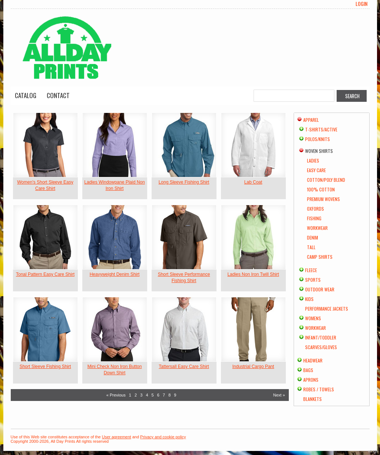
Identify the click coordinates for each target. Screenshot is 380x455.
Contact (58, 95)
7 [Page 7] (164, 395)
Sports (313, 280)
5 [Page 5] (153, 395)
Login (361, 3)
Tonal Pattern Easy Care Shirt (45, 274)
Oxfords (315, 208)
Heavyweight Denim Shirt (115, 274)
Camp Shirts (320, 257)
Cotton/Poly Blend (326, 180)
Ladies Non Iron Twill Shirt (253, 274)
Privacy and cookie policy (163, 437)
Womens (313, 318)
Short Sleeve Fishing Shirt (45, 366)
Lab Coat (253, 182)
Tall (311, 247)
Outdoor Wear (319, 289)
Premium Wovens (323, 199)
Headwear (313, 360)
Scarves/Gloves (321, 347)
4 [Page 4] (147, 395)
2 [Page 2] (136, 395)
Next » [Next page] (279, 395)
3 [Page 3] (141, 395)
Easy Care (316, 170)
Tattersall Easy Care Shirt (184, 366)
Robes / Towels (318, 389)
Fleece (311, 270)
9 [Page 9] (175, 395)
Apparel (311, 120)
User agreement (116, 437)
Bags (308, 370)
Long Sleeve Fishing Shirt (184, 182)
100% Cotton (321, 189)
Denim (312, 237)
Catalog (25, 95)
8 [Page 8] (169, 395)
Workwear (317, 228)
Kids (309, 299)
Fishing (314, 218)
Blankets (312, 399)
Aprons (310, 380)
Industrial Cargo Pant (253, 366)
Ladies (313, 160)
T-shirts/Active (321, 129)
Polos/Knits (317, 139)
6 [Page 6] (158, 395)
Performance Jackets (326, 308)
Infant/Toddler (320, 337)
